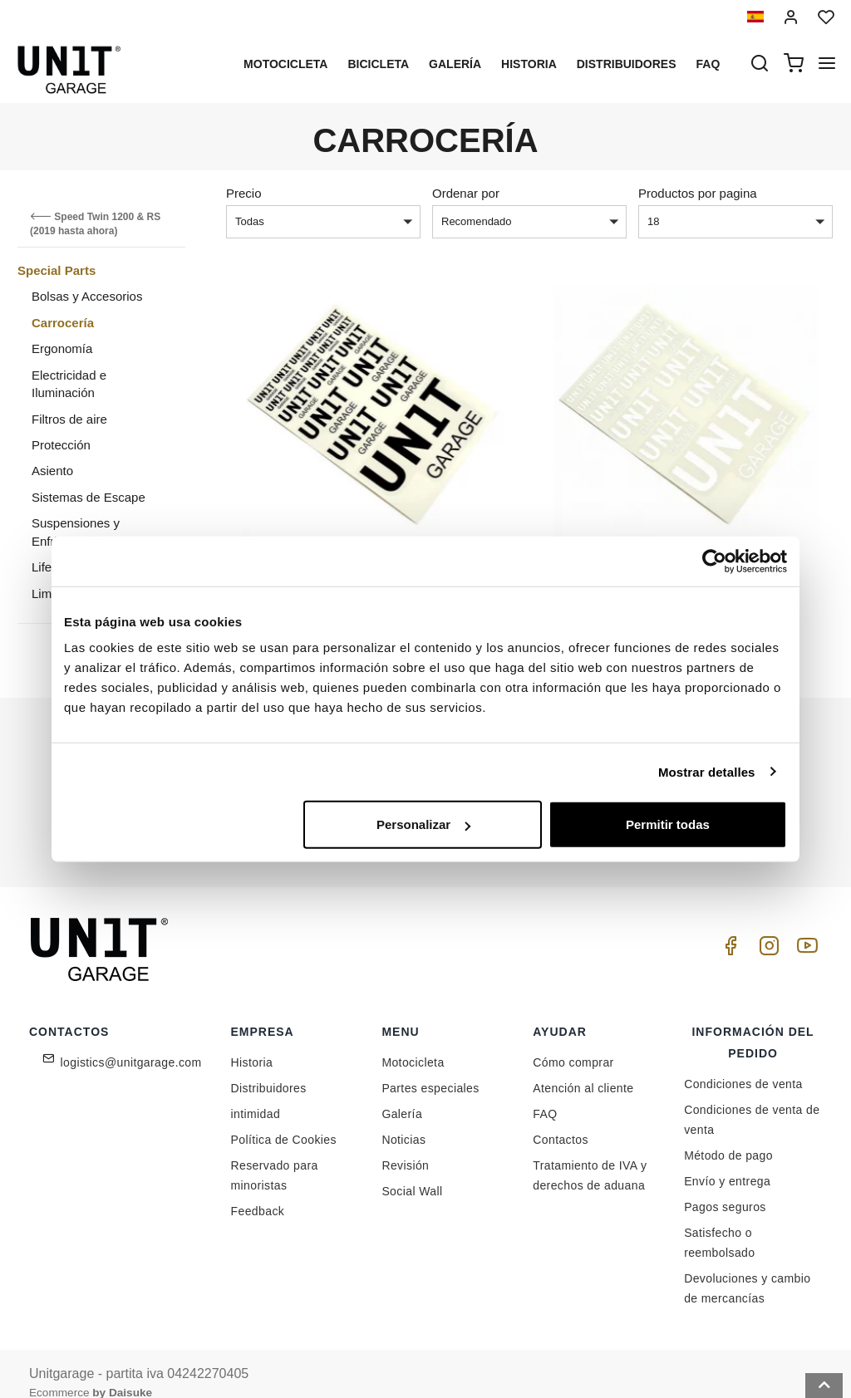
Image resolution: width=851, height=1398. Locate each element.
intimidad (256, 1094)
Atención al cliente (583, 1069)
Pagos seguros (725, 1187)
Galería (455, 64)
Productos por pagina (697, 193)
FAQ (545, 1094)
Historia (529, 64)
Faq (708, 64)
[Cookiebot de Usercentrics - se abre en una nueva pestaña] (714, 560)
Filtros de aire (69, 419)
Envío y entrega (727, 1162)
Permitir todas (668, 824)
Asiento (52, 471)
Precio (244, 193)
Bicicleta (378, 64)
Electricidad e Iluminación (69, 384)
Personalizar (423, 824)
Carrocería (63, 323)
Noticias (403, 1120)
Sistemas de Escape (88, 497)
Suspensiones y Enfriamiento (76, 531)
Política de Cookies (284, 1120)
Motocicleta (285, 64)
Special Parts (56, 270)
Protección (61, 445)
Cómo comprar (573, 1043)
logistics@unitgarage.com (131, 1043)
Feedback (258, 1192)
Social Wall (411, 1172)
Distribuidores (626, 64)
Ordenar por (465, 193)
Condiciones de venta (743, 1065)
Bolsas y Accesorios (87, 296)
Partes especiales (430, 1069)
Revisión (405, 1146)
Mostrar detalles (706, 771)
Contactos (560, 1120)
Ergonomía (62, 348)
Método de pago (728, 1136)
